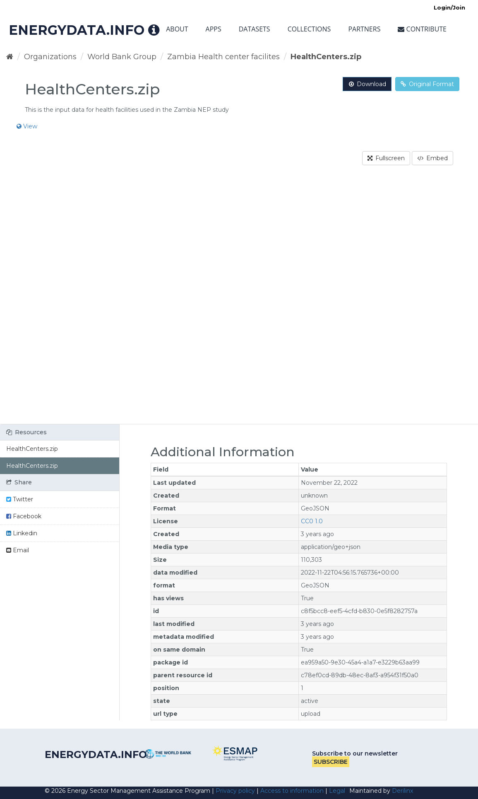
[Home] (9, 56)
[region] (239, 300)
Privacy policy (235, 790)
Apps (213, 29)
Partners (364, 29)
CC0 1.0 (312, 521)
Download (367, 84)
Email (17, 550)
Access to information (292, 790)
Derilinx (402, 790)
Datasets (254, 29)
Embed (432, 158)
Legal (337, 790)
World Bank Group (121, 56)
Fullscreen (386, 158)
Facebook (23, 516)
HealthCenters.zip (326, 56)
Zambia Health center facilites (223, 56)
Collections (309, 29)
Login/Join (449, 7)
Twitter (19, 499)
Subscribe (331, 761)
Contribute (422, 29)
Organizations (50, 56)
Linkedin (21, 533)
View (27, 126)
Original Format (427, 84)
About (177, 29)
